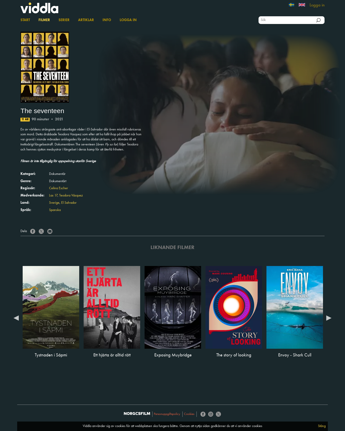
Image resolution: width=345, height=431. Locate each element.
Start (25, 20)
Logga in (317, 5)
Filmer (44, 20)
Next (329, 317)
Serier (64, 20)
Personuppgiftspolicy (167, 414)
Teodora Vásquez (71, 195)
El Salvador (69, 203)
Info (107, 20)
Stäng (322, 426)
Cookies (189, 414)
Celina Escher (58, 188)
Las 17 (53, 195)
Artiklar (86, 20)
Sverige (54, 203)
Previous (16, 317)
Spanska (55, 210)
